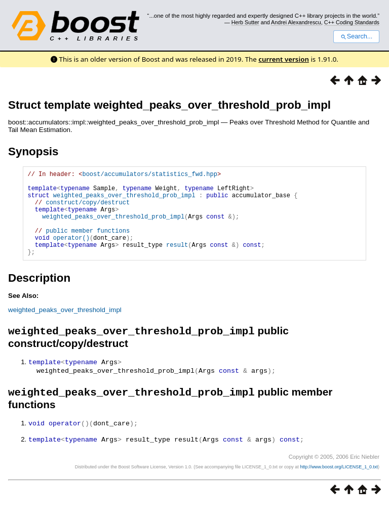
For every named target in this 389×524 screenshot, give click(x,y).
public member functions (88, 244)
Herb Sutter (245, 22)
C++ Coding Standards (351, 22)
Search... (356, 36)
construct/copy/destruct (88, 209)
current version (283, 59)
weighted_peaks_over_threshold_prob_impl (124, 201)
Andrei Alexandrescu (296, 22)
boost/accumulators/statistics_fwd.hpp (149, 175)
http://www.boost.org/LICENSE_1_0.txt (339, 486)
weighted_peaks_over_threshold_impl (65, 328)
